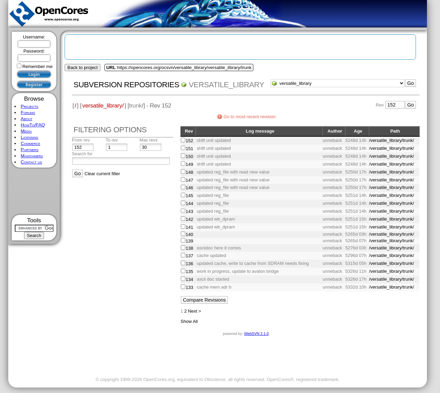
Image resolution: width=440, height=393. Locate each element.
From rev (81, 140)
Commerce (30, 143)
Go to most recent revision (249, 116)
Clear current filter (102, 173)
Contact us (31, 162)
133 (189, 287)
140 (189, 234)
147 (189, 180)
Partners (29, 149)
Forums (28, 112)
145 (189, 195)
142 (189, 219)
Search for (82, 153)
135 (189, 271)
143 (189, 211)
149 (189, 164)
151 (189, 148)
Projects (29, 106)
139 (189, 241)
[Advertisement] (34, 191)
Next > (194, 311)
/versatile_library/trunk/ (391, 140)
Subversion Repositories (126, 84)
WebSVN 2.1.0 (256, 334)
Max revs (149, 140)
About (26, 118)
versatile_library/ (103, 105)
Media (26, 131)
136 (189, 263)
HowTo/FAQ (33, 124)
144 (189, 203)
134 (189, 279)
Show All (189, 321)
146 (189, 187)
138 (189, 248)
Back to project (82, 67)
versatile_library (226, 84)
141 (189, 227)
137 (189, 255)
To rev (112, 140)
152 (189, 140)
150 (189, 156)
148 (189, 172)
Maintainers (32, 155)
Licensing (29, 137)
